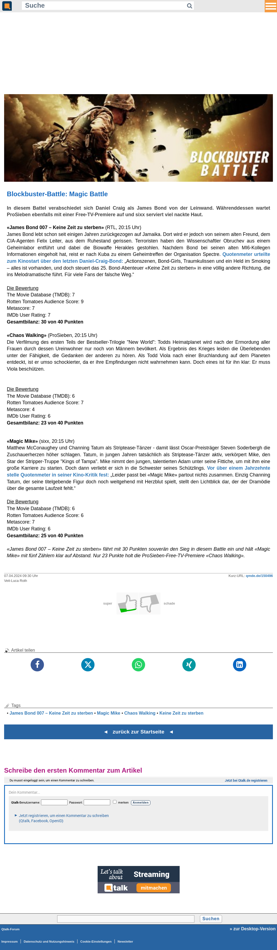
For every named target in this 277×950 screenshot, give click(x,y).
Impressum (9, 941)
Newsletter (125, 941)
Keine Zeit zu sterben (181, 713)
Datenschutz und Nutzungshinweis (49, 941)
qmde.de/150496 (259, 576)
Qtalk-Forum (10, 929)
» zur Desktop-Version (253, 928)
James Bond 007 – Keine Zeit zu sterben (51, 713)
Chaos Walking (139, 713)
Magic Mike (108, 713)
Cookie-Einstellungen (96, 941)
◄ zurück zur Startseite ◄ (138, 732)
